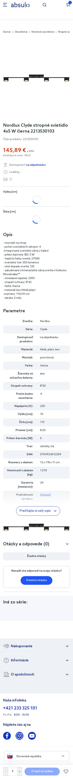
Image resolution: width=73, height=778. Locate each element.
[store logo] (20, 4)
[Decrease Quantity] (5, 771)
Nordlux (45, 321)
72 (22, 219)
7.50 (9, 199)
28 (9, 219)
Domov (7, 32)
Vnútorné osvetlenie (42, 32)
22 (38, 199)
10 (24, 199)
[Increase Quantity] (19, 771)
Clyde (43, 329)
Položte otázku (36, 580)
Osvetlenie (21, 32)
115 (37, 219)
